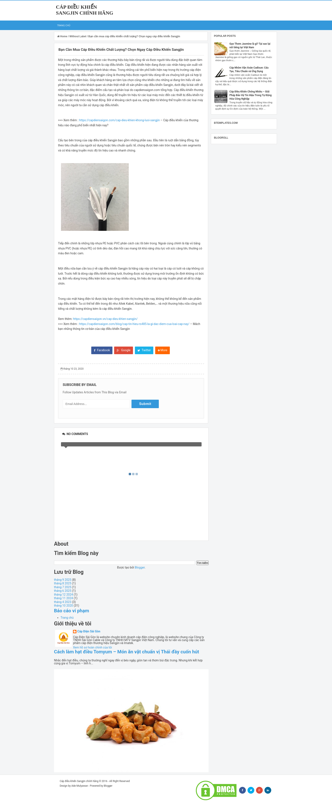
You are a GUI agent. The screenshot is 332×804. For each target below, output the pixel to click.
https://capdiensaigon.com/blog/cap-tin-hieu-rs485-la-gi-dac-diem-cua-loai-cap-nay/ (134, 324)
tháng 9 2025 (62, 579)
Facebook (102, 350)
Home (62, 36)
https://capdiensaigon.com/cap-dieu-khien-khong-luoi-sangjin (119, 120)
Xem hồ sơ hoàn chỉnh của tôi (92, 647)
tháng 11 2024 (63, 598)
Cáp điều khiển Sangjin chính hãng (79, 781)
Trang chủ (63, 25)
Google (123, 350)
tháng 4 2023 (62, 602)
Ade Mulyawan (79, 785)
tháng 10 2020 (63, 605)
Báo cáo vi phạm (71, 610)
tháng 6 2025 (62, 590)
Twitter (144, 350)
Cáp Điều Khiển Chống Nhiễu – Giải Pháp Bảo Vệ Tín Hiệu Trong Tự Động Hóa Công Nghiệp (251, 95)
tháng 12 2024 (63, 594)
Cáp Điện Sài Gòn (88, 631)
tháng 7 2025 (62, 587)
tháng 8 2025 (62, 583)
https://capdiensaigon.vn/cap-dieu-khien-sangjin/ (105, 319)
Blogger (140, 567)
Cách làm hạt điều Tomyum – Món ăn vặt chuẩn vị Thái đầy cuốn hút (126, 651)
